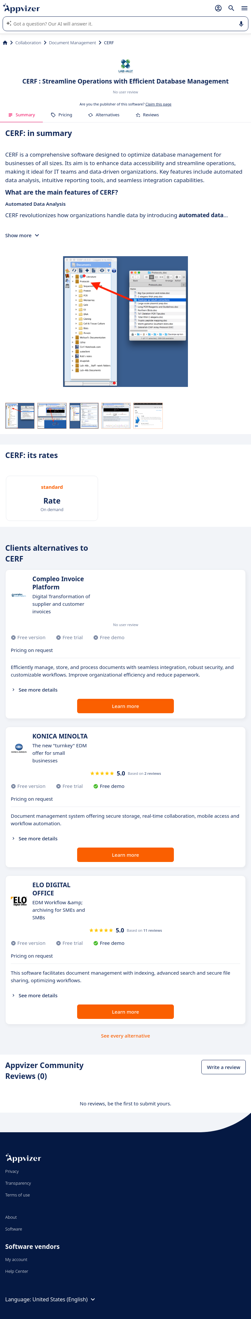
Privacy (12, 1171)
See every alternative (125, 1035)
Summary (21, 115)
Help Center (16, 1271)
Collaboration (28, 43)
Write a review (223, 1067)
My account (16, 1259)
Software (13, 1229)
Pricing (61, 115)
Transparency (18, 1183)
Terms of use (17, 1195)
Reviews (147, 115)
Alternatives (104, 115)
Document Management (72, 43)
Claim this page (158, 104)
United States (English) (64, 1299)
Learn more (125, 706)
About (11, 1217)
